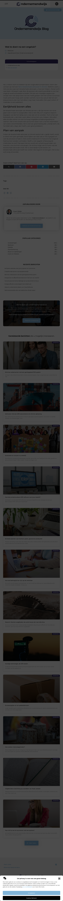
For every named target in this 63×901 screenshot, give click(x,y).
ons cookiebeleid (27, 887)
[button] (59, 878)
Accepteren (31, 893)
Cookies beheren (31, 898)
